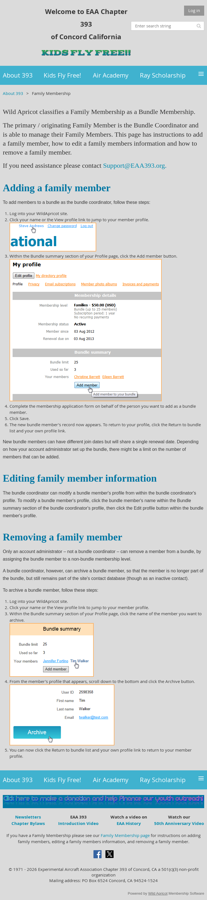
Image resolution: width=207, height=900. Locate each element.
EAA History (129, 823)
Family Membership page (125, 835)
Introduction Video (78, 823)
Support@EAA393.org (134, 165)
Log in (194, 10)
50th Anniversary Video (179, 823)
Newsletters (28, 817)
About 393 (13, 93)
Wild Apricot (158, 893)
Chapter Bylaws (28, 823)
